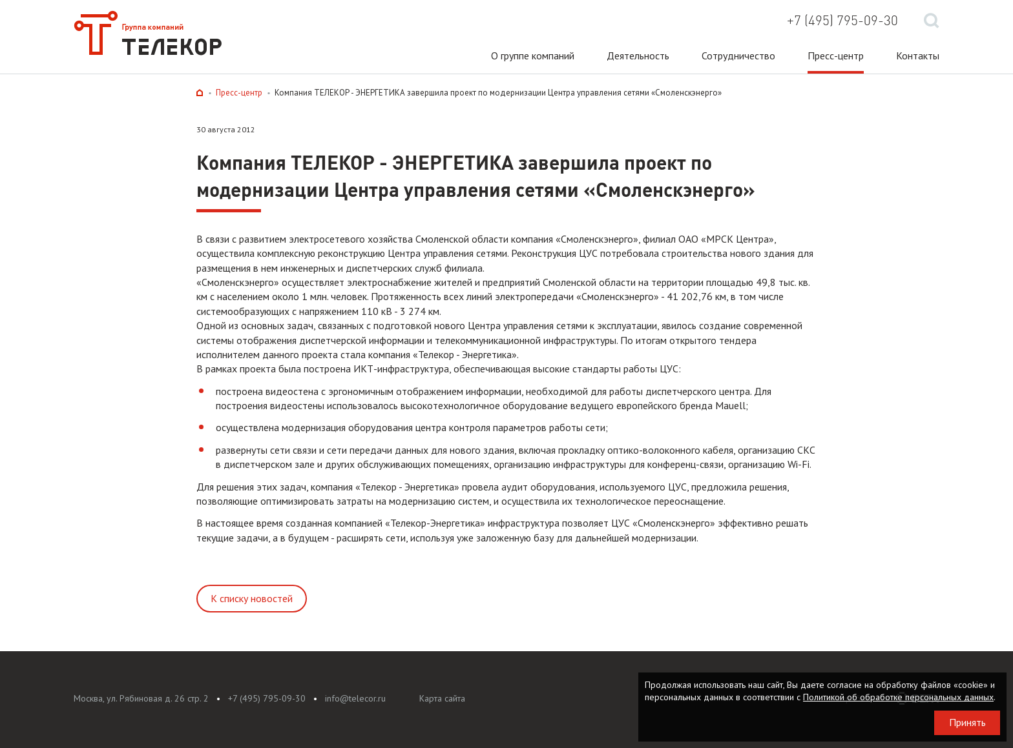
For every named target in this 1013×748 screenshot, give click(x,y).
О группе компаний (532, 55)
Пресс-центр (836, 55)
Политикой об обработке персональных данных (898, 697)
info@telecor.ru (355, 698)
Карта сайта (442, 698)
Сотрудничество (738, 55)
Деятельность (638, 55)
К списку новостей (252, 598)
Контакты (917, 55)
